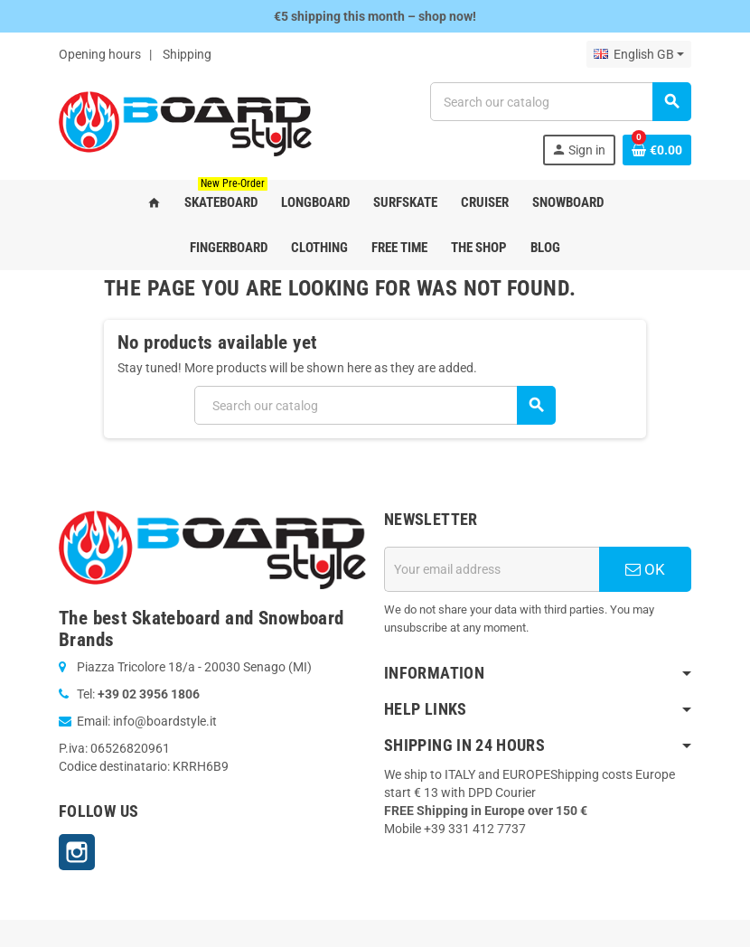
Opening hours (100, 54)
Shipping (187, 54)
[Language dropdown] (638, 54)
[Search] (560, 101)
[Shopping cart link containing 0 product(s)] (657, 150)
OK (645, 569)
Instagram (77, 852)
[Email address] (491, 569)
